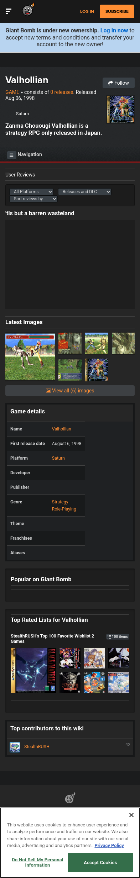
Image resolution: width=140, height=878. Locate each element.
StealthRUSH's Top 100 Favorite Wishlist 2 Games (70, 638)
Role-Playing (64, 509)
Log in (87, 11)
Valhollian (26, 80)
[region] (70, 842)
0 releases (61, 92)
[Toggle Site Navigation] (8, 11)
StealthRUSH (70, 747)
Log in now (114, 30)
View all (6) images (70, 390)
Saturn (22, 113)
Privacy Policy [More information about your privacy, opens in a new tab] (109, 845)
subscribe (117, 11)
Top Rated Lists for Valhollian (49, 620)
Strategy (60, 501)
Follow (118, 83)
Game (12, 92)
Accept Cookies (100, 862)
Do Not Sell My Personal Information (37, 862)
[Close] (131, 815)
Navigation (24, 155)
